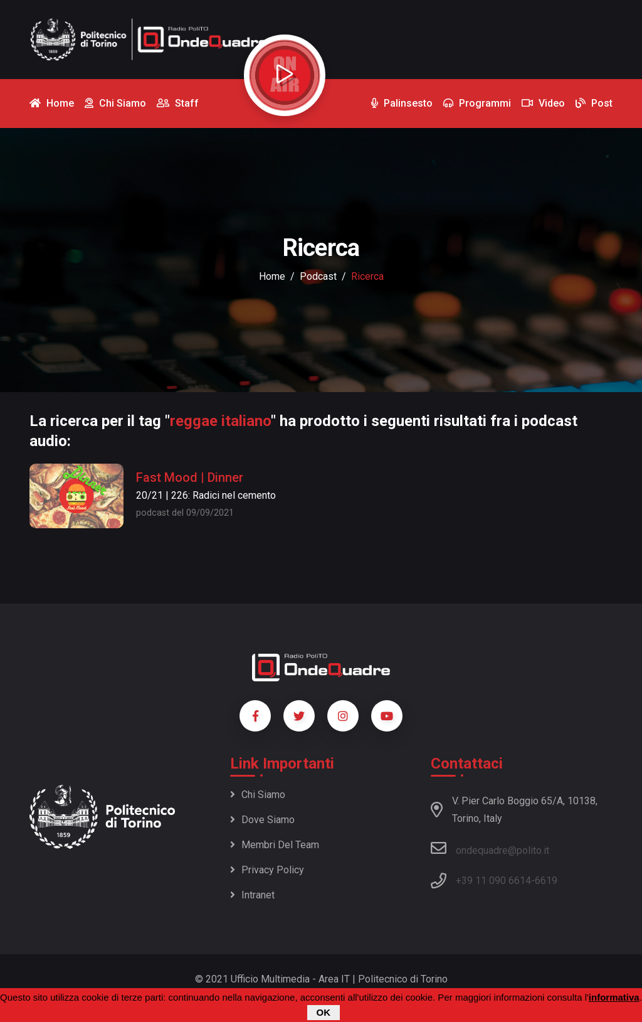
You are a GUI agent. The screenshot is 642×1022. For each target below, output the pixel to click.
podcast (318, 276)
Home (272, 276)
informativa (614, 998)
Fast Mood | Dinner (189, 477)
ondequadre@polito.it (490, 848)
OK (324, 1013)
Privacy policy (267, 870)
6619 (546, 880)
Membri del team (274, 845)
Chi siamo (257, 795)
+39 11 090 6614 (493, 880)
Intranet (252, 895)
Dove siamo (262, 820)
